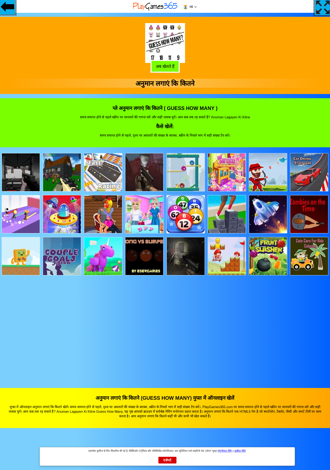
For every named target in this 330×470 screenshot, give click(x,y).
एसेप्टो (167, 460)
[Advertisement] (165, 327)
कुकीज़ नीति (240, 450)
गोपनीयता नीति (225, 450)
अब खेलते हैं (165, 66)
